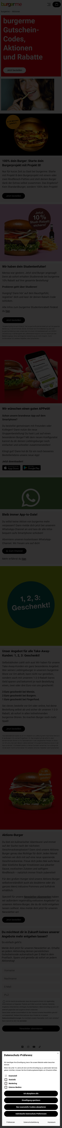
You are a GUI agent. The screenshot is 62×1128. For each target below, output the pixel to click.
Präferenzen (11, 1122)
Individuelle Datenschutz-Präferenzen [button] (31, 1114)
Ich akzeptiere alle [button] (31, 1093)
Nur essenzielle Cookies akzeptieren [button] (31, 1107)
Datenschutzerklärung (31, 1122)
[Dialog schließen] (58, 1053)
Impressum (51, 1122)
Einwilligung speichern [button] (31, 1100)
